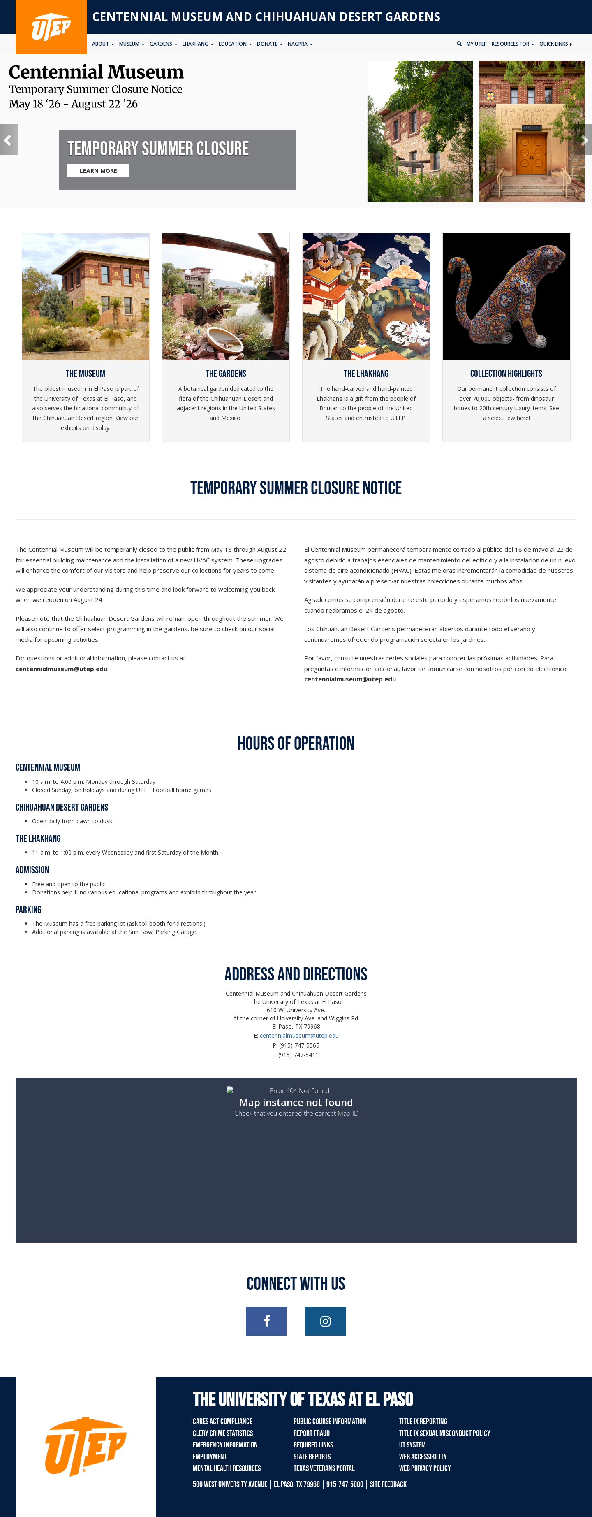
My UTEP (477, 43)
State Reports (312, 1457)
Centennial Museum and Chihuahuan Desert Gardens (266, 16)
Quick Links (555, 43)
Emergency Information (225, 1445)
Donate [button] (270, 43)
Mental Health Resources (227, 1468)
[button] (9, 139)
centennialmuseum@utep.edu (299, 1035)
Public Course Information (330, 1421)
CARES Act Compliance (222, 1421)
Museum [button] (132, 43)
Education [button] (235, 43)
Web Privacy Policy (425, 1468)
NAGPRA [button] (300, 43)
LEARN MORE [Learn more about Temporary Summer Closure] (98, 170)
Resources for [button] (513, 43)
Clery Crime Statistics (223, 1433)
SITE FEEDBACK (388, 1484)
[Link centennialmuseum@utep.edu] (61, 668)
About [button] (103, 43)
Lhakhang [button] (198, 43)
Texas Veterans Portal (324, 1468)
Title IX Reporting (423, 1421)
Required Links (313, 1445)
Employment (210, 1457)
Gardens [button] (164, 43)
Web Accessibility (423, 1457)
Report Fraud (312, 1433)
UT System (412, 1445)
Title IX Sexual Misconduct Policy (444, 1433)
